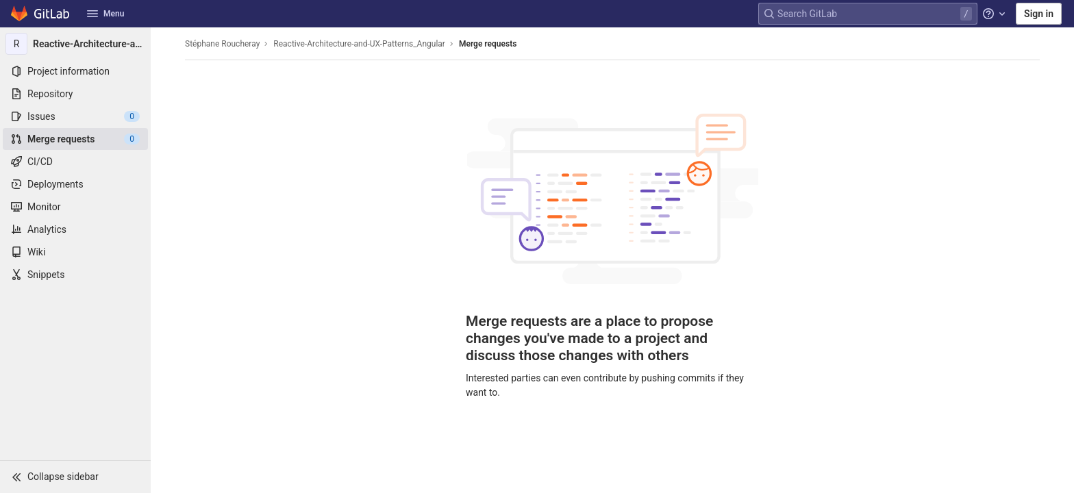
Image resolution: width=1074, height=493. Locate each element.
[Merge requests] (75, 139)
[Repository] (75, 94)
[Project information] (75, 71)
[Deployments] (75, 184)
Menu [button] (105, 13)
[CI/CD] (75, 162)
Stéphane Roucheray (222, 44)
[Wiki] (75, 252)
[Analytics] (75, 229)
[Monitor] (75, 207)
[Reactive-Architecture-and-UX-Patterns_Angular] (75, 44)
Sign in (1038, 13)
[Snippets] (75, 275)
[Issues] (75, 116)
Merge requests (487, 44)
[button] (75, 476)
